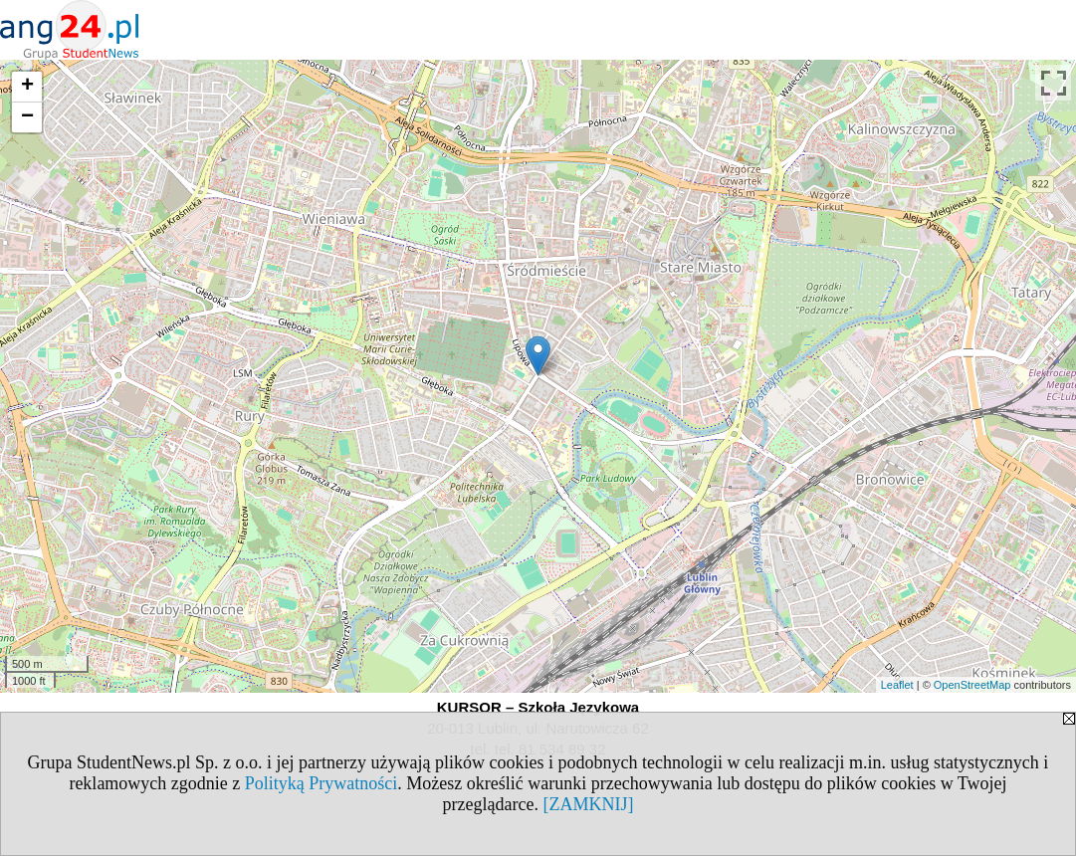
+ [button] (27, 87)
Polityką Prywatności (321, 783)
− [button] (27, 117)
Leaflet (897, 685)
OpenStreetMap (972, 685)
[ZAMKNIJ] (587, 804)
